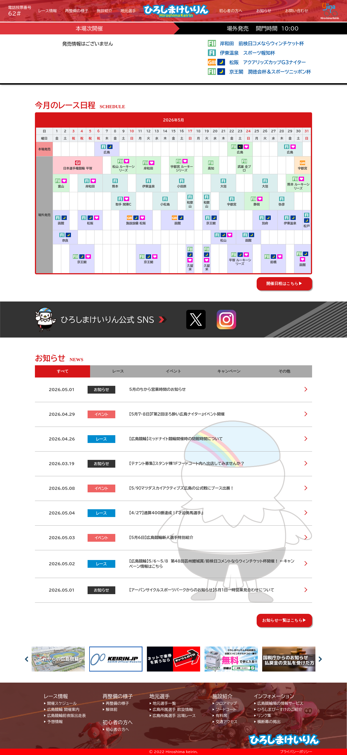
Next (320, 659)
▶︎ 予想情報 (53, 722)
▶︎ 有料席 (219, 716)
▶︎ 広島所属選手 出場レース (172, 716)
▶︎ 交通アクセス (224, 722)
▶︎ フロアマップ (224, 703)
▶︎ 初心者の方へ (116, 729)
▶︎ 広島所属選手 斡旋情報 (171, 709)
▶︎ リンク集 (262, 716)
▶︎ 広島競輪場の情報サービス (278, 703)
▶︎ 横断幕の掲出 (267, 722)
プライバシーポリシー (296, 752)
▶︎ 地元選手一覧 (162, 703)
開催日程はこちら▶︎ (284, 284)
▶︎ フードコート (224, 709)
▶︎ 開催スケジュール (60, 703)
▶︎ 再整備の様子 (116, 703)
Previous (26, 659)
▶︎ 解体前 (110, 709)
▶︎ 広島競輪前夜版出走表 (65, 716)
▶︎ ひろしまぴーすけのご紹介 (278, 709)
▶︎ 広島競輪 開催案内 (61, 709)
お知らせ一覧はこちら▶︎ (284, 620)
